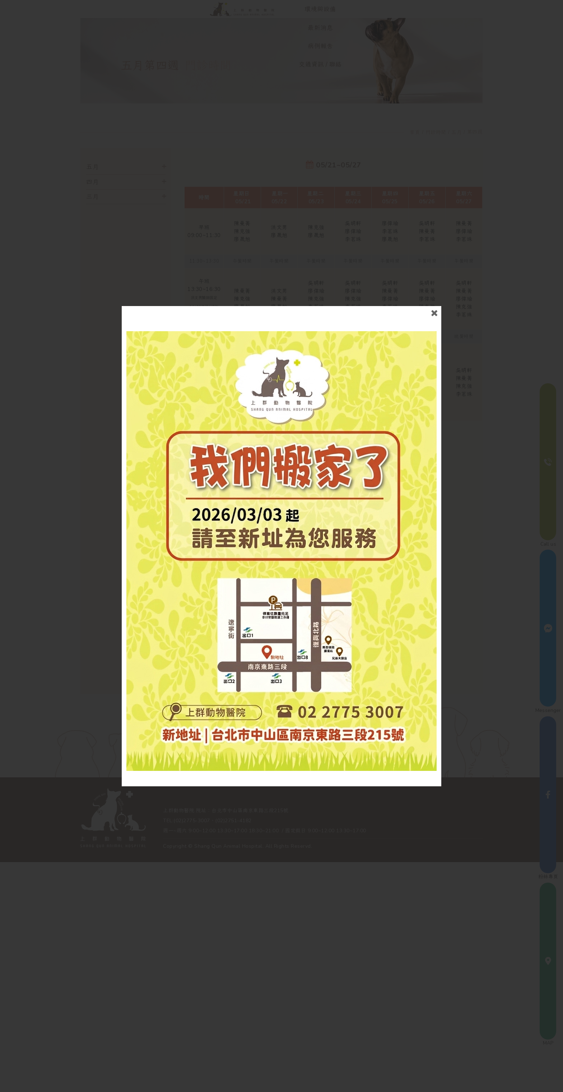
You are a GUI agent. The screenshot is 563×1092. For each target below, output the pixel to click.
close (433, 315)
